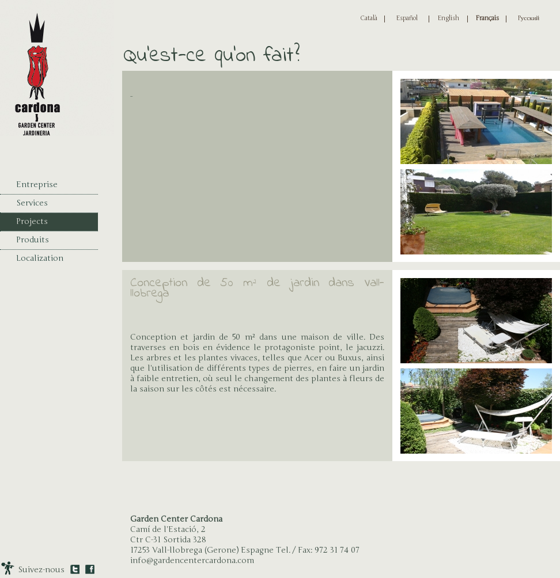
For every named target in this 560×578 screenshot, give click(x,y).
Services (32, 203)
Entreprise (37, 184)
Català (368, 18)
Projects (32, 221)
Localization (39, 258)
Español (407, 18)
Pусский (528, 18)
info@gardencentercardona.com (192, 560)
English (448, 18)
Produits (32, 240)
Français (487, 18)
